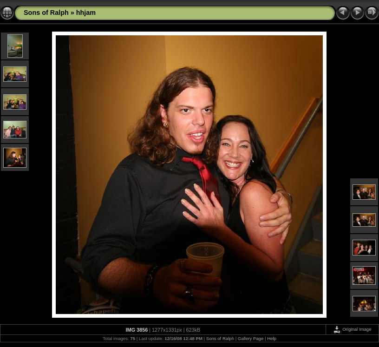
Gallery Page (250, 338)
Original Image (352, 329)
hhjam (86, 12)
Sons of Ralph (46, 12)
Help (271, 338)
